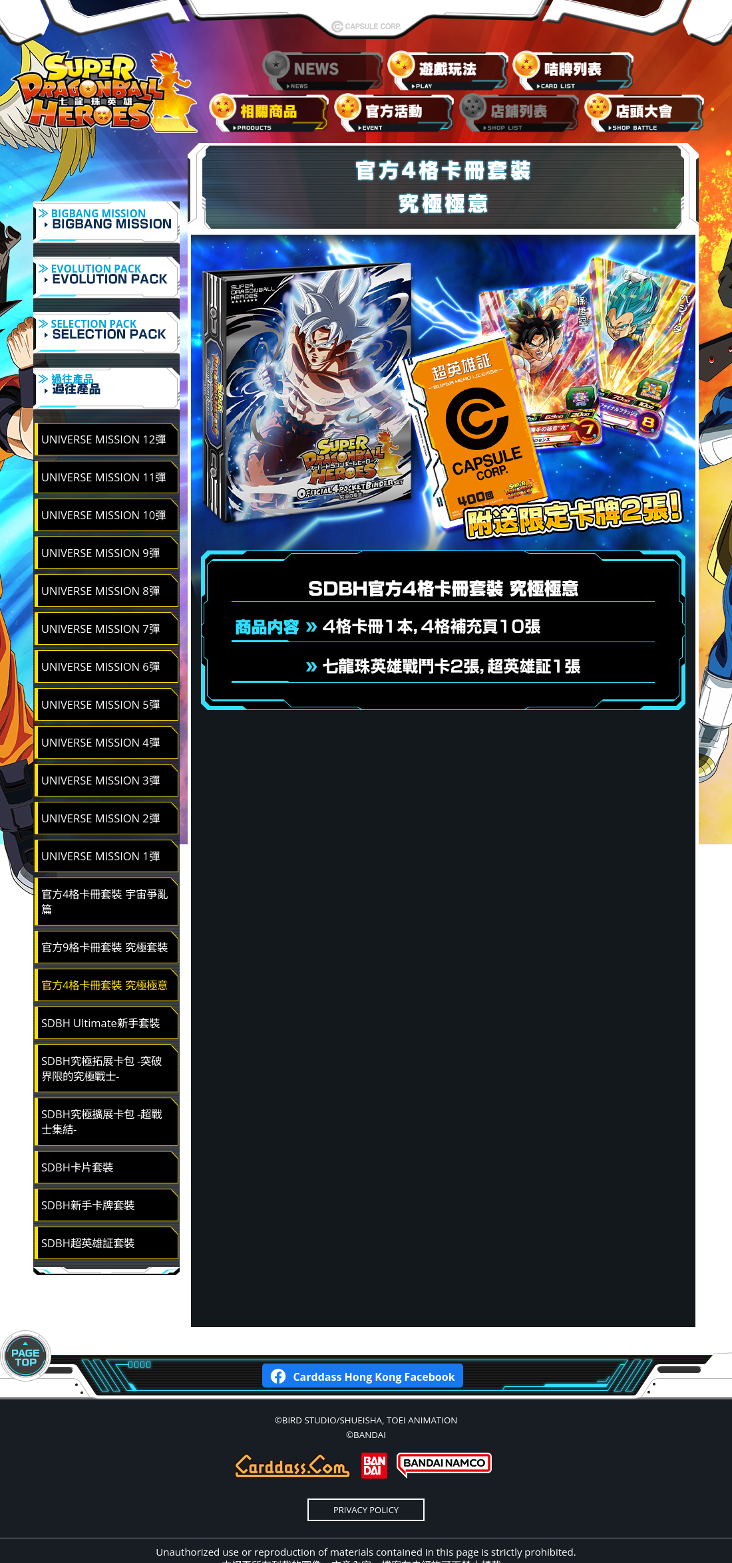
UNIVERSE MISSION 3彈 (100, 745)
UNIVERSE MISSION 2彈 (100, 782)
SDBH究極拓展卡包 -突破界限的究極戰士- (101, 1033)
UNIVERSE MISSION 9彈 (100, 517)
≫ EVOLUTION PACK (106, 271)
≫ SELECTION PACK (106, 318)
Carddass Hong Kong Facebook (362, 1340)
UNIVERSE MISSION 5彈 (100, 669)
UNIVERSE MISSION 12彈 (103, 404)
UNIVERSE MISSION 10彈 (103, 479)
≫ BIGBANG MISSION (106, 224)
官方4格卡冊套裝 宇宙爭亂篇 (104, 866)
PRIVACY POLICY (366, 1475)
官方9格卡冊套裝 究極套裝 (104, 911)
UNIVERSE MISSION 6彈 (100, 631)
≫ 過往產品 (106, 364)
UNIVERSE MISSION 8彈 (100, 555)
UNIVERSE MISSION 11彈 (103, 441)
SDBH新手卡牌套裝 (87, 1169)
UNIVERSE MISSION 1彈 (100, 820)
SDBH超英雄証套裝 (87, 1207)
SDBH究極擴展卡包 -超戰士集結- (101, 1086)
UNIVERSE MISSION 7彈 (100, 593)
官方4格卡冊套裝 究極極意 (104, 949)
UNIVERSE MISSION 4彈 (100, 707)
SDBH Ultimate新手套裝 (100, 987)
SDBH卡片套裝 (77, 1132)
